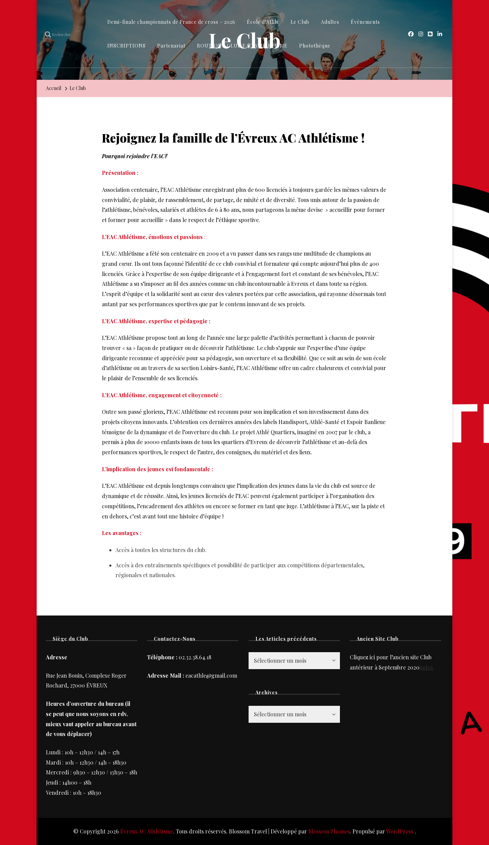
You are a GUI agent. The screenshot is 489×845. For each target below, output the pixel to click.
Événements (365, 22)
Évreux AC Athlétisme (146, 831)
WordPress (399, 831)
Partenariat (171, 45)
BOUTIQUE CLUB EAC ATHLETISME (242, 45)
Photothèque (314, 45)
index (426, 667)
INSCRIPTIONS (126, 45)
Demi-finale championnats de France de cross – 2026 (171, 22)
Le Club (300, 22)
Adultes (330, 22)
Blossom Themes (329, 831)
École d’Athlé (263, 22)
